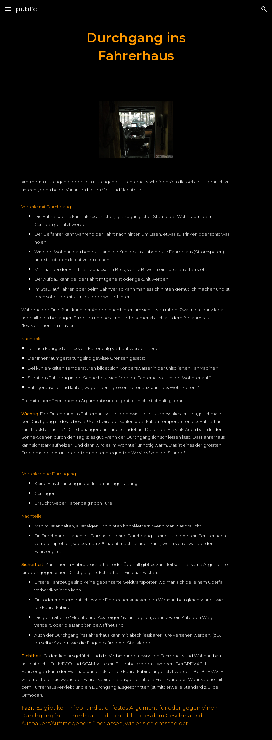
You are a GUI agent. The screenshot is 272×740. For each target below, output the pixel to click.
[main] (136, 46)
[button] (8, 9)
